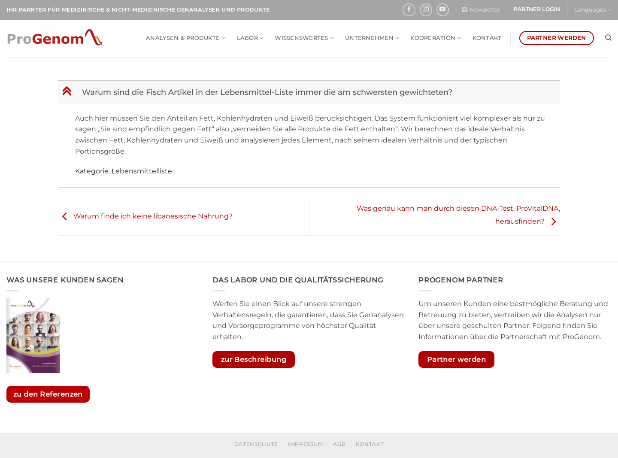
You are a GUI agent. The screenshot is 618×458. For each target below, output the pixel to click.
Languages (593, 10)
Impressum (305, 444)
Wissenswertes (304, 38)
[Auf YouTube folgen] (442, 9)
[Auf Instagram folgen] (426, 9)
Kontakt (487, 38)
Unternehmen (372, 38)
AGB (339, 444)
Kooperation (435, 38)
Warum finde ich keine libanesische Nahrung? (145, 216)
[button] (481, 9)
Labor (250, 38)
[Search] (608, 38)
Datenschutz (256, 444)
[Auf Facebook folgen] (409, 9)
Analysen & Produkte (185, 38)
